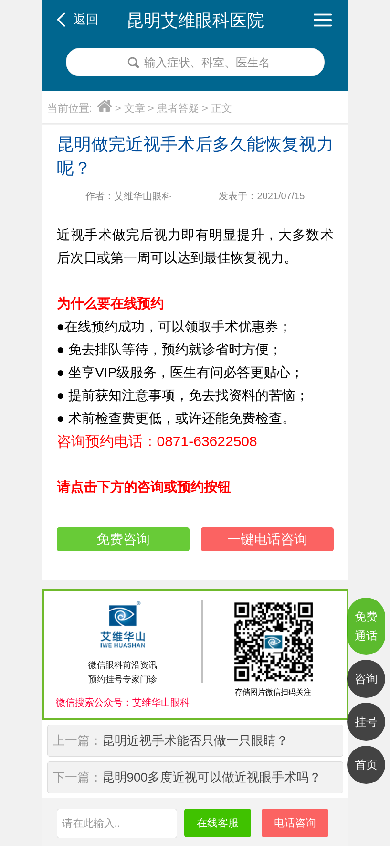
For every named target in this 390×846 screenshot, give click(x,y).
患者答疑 (178, 108)
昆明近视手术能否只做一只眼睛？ (195, 740)
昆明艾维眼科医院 (195, 20)
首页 (366, 764)
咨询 (366, 678)
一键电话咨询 (267, 539)
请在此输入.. (91, 823)
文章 (134, 108)
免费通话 (366, 626)
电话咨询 (295, 823)
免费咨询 (123, 539)
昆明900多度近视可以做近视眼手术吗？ (211, 777)
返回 (86, 19)
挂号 (366, 721)
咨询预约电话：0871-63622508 (157, 441)
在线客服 (218, 823)
